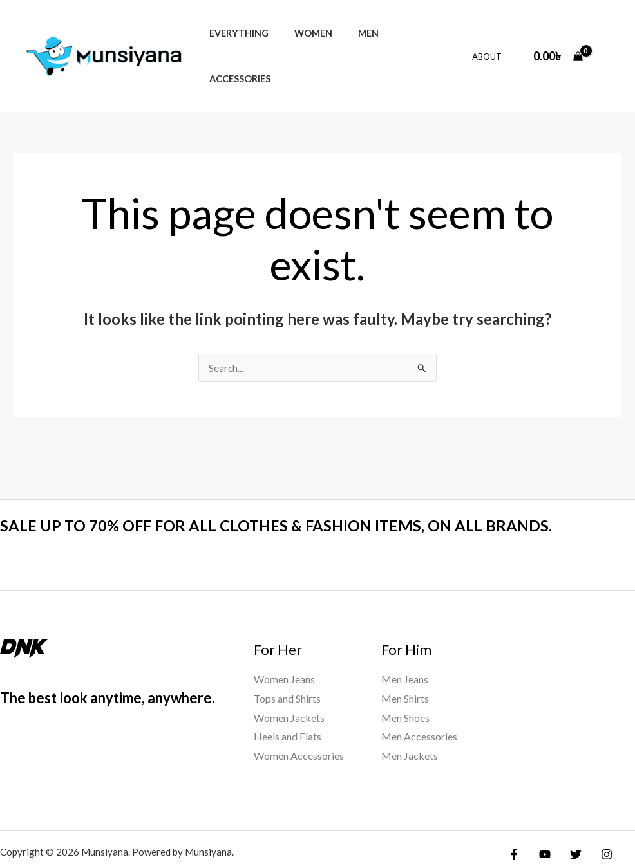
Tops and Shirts (287, 654)
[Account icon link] (606, 33)
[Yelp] (550, 829)
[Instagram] (597, 810)
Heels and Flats (287, 692)
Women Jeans (284, 635)
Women (302, 33)
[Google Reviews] (522, 829)
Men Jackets (409, 712)
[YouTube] (541, 810)
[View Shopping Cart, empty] (557, 33)
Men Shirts (405, 654)
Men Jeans (404, 635)
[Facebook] (514, 810)
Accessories (410, 33)
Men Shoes (405, 674)
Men (350, 33)
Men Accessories (419, 692)
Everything (235, 33)
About (491, 34)
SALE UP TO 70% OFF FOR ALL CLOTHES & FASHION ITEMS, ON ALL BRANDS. (299, 481)
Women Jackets (289, 674)
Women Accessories (299, 712)
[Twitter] (569, 810)
